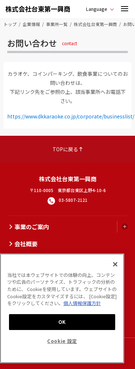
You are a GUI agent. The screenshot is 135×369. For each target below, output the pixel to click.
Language (96, 8)
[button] (124, 9)
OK (62, 321)
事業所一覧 (57, 24)
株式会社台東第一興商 (37, 8)
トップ (10, 24)
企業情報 (31, 24)
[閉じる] (115, 264)
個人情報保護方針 (82, 303)
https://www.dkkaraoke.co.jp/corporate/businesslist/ (70, 116)
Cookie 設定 (62, 341)
